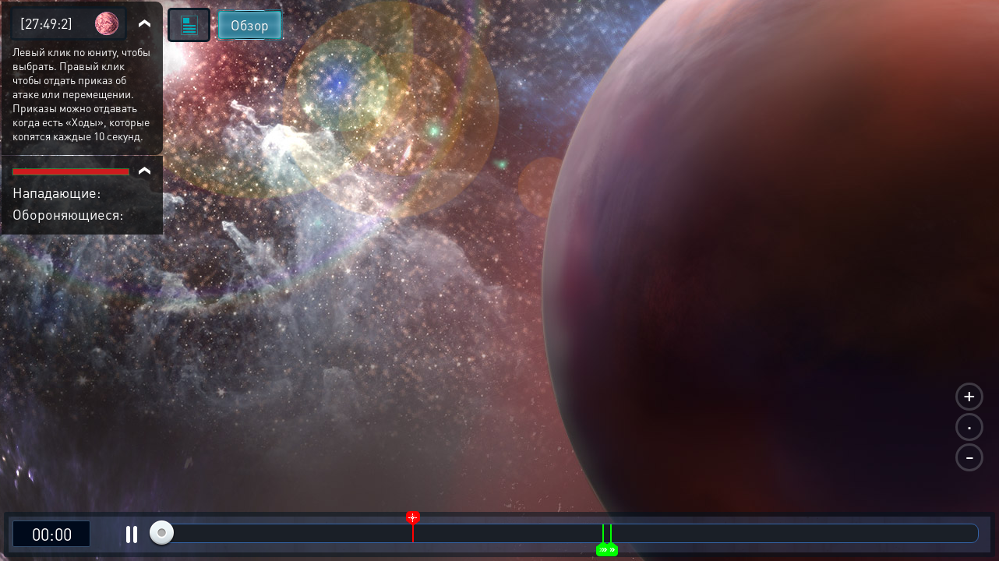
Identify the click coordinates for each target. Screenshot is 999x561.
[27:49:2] (46, 23)
